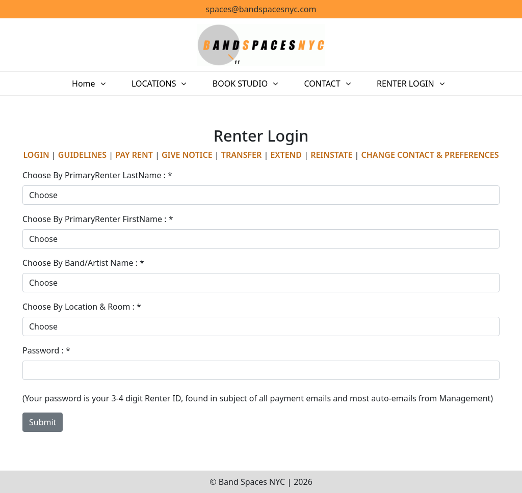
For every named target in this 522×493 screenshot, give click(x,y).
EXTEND (286, 154)
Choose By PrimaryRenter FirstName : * (97, 219)
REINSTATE (331, 154)
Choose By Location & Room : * (81, 306)
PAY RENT (134, 154)
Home (98, 83)
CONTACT (319, 83)
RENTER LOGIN (397, 83)
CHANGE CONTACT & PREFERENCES (430, 154)
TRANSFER (241, 154)
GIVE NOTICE (187, 154)
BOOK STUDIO (242, 83)
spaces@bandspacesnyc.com (261, 9)
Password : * (46, 350)
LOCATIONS (162, 83)
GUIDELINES (82, 154)
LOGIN (36, 154)
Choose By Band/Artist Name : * (83, 262)
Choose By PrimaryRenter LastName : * (97, 175)
